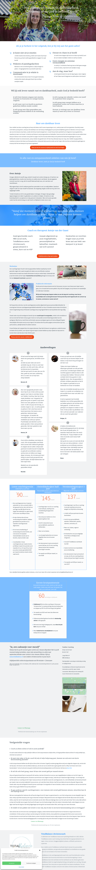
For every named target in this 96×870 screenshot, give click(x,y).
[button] (39, 850)
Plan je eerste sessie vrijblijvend (21, 337)
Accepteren (11, 863)
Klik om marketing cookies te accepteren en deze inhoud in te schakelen (74, 686)
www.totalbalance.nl (16, 657)
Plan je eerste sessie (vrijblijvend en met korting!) (48, 147)
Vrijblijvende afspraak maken (48, 256)
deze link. (69, 768)
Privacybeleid (21, 866)
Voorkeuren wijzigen (31, 863)
